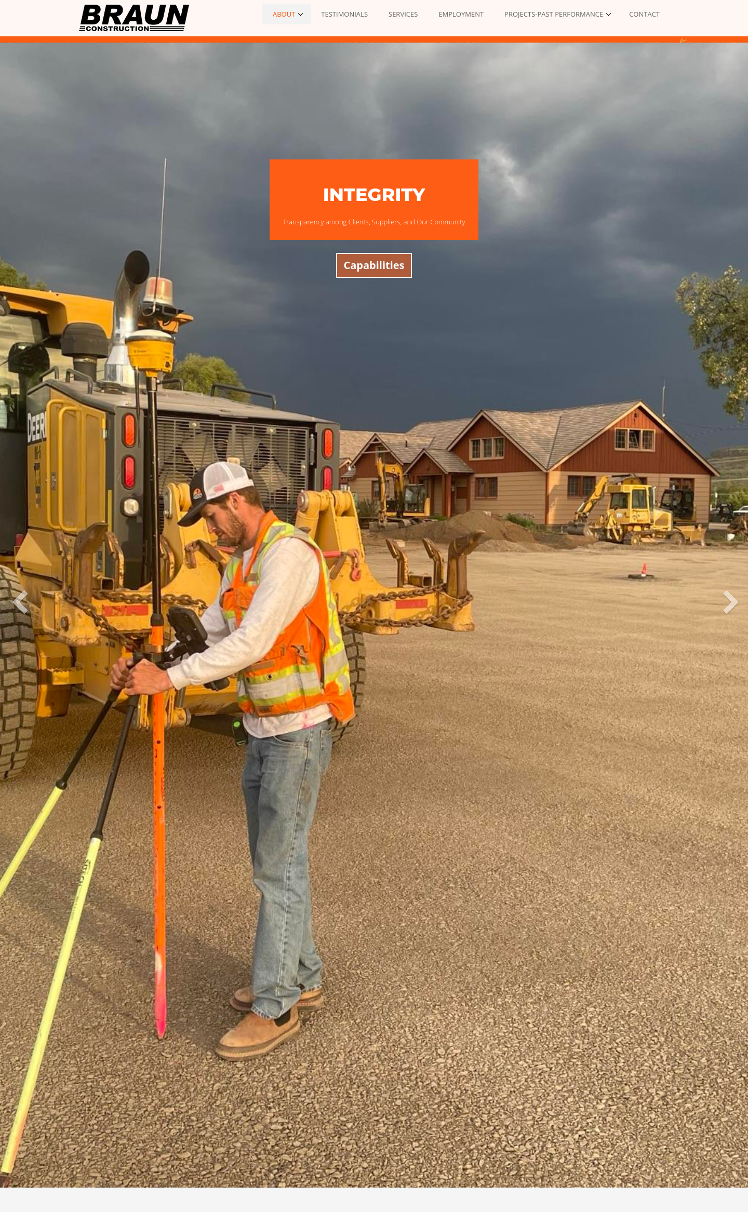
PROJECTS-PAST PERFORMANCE (553, 14)
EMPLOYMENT (461, 14)
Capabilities (373, 265)
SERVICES (403, 14)
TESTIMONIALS (344, 14)
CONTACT (644, 14)
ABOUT (284, 14)
